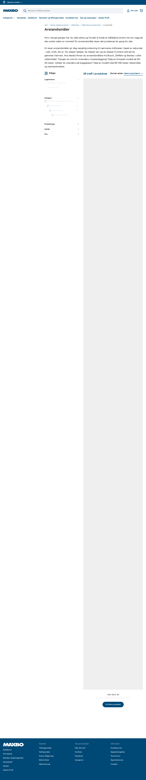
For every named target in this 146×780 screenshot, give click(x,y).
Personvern (115, 755)
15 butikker (60, 435)
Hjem (46, 25)
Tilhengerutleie (45, 747)
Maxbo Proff (103, 18)
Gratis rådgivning (46, 755)
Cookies (114, 763)
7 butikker (123, 252)
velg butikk (19, 37)
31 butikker (124, 617)
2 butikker (59, 374)
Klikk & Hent (44, 759)
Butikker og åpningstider (13, 757)
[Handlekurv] (141, 11)
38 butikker (60, 131)
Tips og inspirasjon (88, 18)
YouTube (78, 751)
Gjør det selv (80, 747)
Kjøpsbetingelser (118, 751)
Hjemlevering (44, 763)
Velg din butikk (14, 2)
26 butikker (92, 435)
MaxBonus (32, 18)
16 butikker (92, 617)
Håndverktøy (75, 25)
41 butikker (92, 191)
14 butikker (92, 495)
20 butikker (60, 495)
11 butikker (92, 374)
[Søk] (72, 10)
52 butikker (60, 252)
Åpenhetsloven (117, 759)
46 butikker (60, 191)
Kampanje (21, 18)
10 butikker (60, 617)
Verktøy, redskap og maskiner (59, 25)
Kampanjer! (8, 761)
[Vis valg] (9, 17)
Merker (6, 765)
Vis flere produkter (94, 703)
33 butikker (92, 252)
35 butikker (124, 191)
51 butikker (92, 313)
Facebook (79, 755)
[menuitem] (21, 55)
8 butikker (123, 131)
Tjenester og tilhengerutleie (51, 18)
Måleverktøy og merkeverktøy (91, 25)
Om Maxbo (7, 752)
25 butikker (60, 678)
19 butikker (60, 313)
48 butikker (92, 131)
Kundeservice (72, 18)
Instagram (79, 759)
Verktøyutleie (44, 751)
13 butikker (124, 495)
